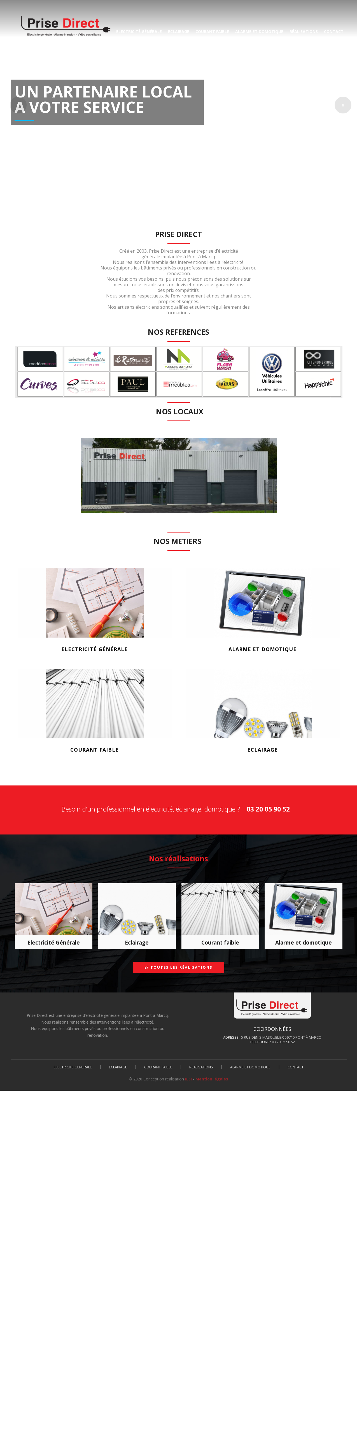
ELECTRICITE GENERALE (73, 1067)
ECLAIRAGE (178, 31)
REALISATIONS (201, 1067)
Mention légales (211, 1079)
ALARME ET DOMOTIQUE (259, 31)
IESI (188, 1079)
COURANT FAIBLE (212, 31)
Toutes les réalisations (179, 967)
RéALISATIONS (304, 31)
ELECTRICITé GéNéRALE (139, 31)
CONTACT (334, 31)
